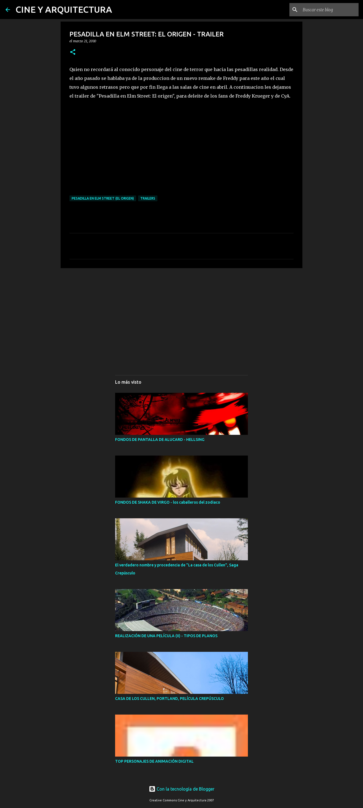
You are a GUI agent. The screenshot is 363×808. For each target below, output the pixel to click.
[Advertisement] (181, 315)
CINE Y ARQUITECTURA (63, 9)
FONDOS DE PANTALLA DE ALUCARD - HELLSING (159, 439)
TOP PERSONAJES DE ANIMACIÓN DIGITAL (154, 761)
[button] (72, 52)
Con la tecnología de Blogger (181, 788)
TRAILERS (147, 198)
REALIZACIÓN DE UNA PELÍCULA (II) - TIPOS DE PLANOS (166, 636)
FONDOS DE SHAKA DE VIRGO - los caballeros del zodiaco (167, 502)
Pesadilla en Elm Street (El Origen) (103, 198)
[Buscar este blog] (329, 9)
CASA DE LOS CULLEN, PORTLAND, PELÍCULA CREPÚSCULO (169, 698)
